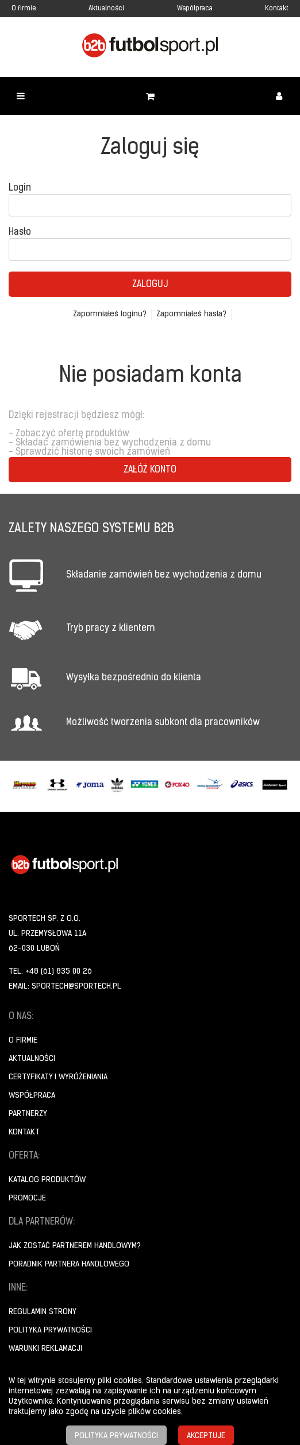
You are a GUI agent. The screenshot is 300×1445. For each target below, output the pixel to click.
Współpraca (195, 8)
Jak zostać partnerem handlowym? (75, 1246)
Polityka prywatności (50, 1330)
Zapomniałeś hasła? (191, 314)
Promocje (27, 1198)
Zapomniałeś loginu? (110, 314)
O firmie (23, 8)
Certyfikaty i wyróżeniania (58, 1077)
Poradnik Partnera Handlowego (69, 1264)
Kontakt (277, 8)
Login (20, 188)
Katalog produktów (47, 1180)
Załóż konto (150, 470)
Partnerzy (28, 1114)
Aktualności (106, 8)
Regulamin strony (42, 1312)
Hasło (20, 232)
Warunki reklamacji (45, 1349)
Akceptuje (206, 1436)
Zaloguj (150, 284)
